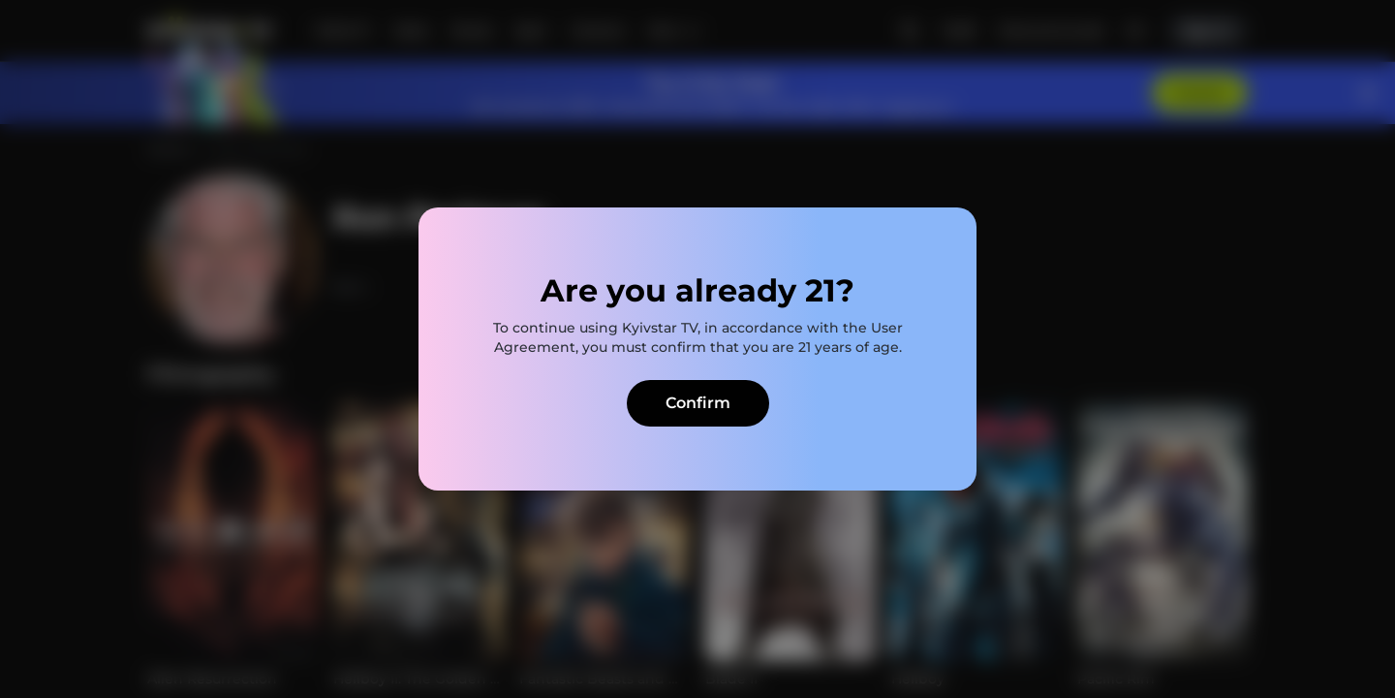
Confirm (698, 403)
